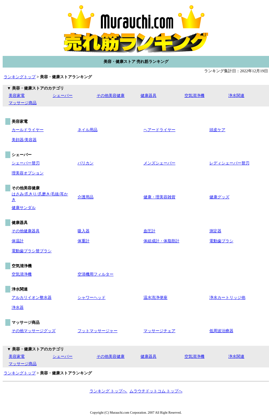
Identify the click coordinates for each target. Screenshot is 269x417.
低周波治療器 (221, 330)
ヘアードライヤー (159, 129)
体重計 (84, 241)
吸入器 (84, 231)
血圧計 (149, 231)
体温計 (18, 241)
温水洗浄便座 (155, 297)
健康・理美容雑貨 (159, 197)
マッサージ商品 (23, 103)
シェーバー (63, 95)
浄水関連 (236, 95)
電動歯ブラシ (221, 241)
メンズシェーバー (159, 163)
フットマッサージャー (98, 330)
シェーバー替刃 (26, 163)
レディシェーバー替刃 (229, 163)
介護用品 (86, 197)
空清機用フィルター (96, 274)
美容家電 (17, 95)
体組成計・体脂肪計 (161, 241)
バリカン (86, 163)
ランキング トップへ (109, 391)
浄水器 (18, 307)
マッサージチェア (159, 330)
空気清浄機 (194, 95)
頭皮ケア (217, 129)
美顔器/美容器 (24, 139)
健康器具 (148, 95)
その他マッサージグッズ (34, 330)
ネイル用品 (88, 129)
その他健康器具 (26, 231)
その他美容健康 (111, 95)
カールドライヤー (28, 129)
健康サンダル (24, 207)
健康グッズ (219, 197)
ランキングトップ (20, 77)
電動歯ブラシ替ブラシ (32, 251)
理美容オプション (28, 173)
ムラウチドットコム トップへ (156, 391)
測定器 (215, 231)
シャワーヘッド (92, 297)
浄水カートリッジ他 (227, 297)
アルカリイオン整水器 (32, 297)
